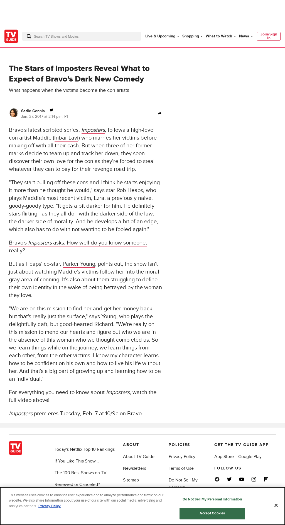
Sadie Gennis (33, 111)
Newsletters (134, 468)
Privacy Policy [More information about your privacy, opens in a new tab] (49, 506)
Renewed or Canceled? (77, 484)
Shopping (190, 36)
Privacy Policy (182, 456)
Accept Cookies (212, 514)
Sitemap (131, 480)
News (244, 36)
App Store (224, 456)
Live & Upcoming (160, 36)
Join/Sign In (269, 36)
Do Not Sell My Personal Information (212, 499)
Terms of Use (181, 468)
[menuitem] (162, 36)
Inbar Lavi (66, 138)
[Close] (276, 506)
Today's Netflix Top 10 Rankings (85, 449)
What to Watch (219, 36)
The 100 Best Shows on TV (81, 473)
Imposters (93, 130)
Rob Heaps (130, 190)
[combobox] (81, 36)
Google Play (250, 456)
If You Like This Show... (77, 461)
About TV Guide (138, 456)
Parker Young (79, 264)
